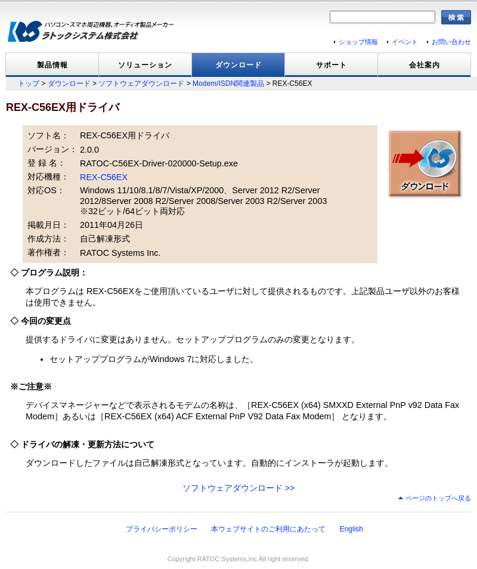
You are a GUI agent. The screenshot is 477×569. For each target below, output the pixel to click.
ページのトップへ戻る (438, 498)
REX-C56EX (104, 177)
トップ (28, 83)
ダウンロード (238, 65)
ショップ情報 (358, 41)
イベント (405, 41)
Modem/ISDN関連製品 (228, 83)
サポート (331, 65)
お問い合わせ (451, 41)
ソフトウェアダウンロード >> (238, 488)
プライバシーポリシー (161, 529)
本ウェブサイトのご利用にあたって (268, 529)
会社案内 (424, 65)
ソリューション (145, 65)
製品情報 (52, 65)
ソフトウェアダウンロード (141, 83)
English (351, 529)
